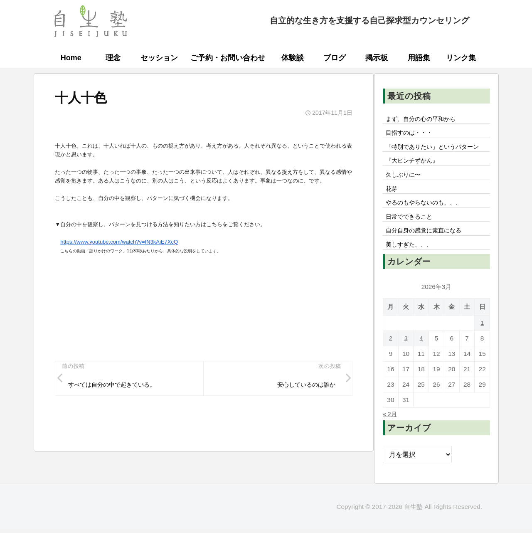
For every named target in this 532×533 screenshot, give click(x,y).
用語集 (419, 58)
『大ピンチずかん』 (416, 176)
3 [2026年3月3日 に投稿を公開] (406, 362)
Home (71, 58)
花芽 (392, 206)
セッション (159, 58)
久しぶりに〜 (406, 191)
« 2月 (391, 438)
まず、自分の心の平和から (426, 119)
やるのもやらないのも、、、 (429, 222)
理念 (113, 58)
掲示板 (376, 58)
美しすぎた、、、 (412, 268)
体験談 (292, 58)
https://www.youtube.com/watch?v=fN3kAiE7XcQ (119, 242)
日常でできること (412, 237)
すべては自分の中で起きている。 (119, 386)
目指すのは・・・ (412, 134)
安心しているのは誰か (301, 386)
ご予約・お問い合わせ (227, 58)
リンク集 (461, 58)
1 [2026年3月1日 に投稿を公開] (482, 347)
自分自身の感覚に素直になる (429, 253)
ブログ (334, 58)
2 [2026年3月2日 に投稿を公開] (391, 362)
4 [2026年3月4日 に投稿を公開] (421, 362)
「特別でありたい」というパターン (436, 155)
